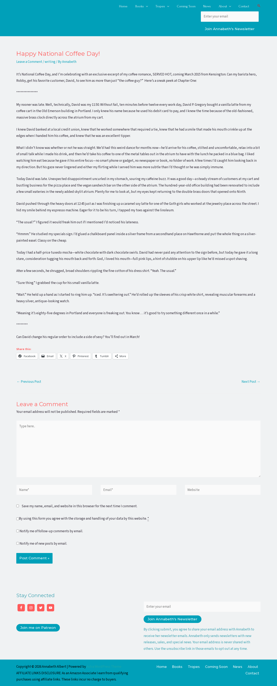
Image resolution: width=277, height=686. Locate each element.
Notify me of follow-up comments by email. (51, 530)
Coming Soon (206, 666)
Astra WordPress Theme (104, 665)
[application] (150, 5)
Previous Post (29, 380)
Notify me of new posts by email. (43, 542)
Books (171, 666)
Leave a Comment (29, 61)
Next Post (251, 380)
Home (157, 666)
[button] (259, 5)
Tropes (185, 666)
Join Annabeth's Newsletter (230, 28)
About (238, 666)
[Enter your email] (230, 15)
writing (50, 61)
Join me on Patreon (38, 627)
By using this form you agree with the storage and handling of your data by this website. (84, 517)
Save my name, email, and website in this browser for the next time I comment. (79, 505)
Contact (254, 666)
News (225, 666)
